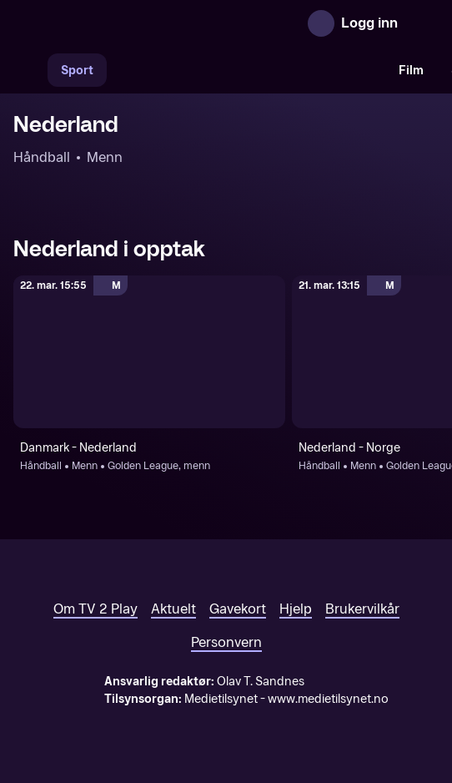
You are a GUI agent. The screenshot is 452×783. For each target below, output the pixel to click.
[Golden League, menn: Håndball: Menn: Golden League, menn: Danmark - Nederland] (149, 351)
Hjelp (295, 609)
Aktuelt (173, 609)
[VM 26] (246, 70)
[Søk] (30, 70)
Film (411, 70)
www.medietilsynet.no (328, 699)
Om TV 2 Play (95, 609)
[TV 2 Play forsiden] (138, 23)
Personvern (226, 642)
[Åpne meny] (422, 23)
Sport (77, 70)
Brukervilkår (362, 609)
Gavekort (237, 609)
